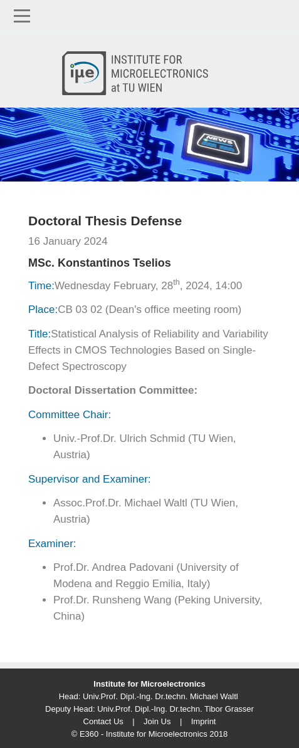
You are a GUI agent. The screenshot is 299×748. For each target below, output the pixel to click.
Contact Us (103, 721)
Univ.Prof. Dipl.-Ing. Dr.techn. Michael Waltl (160, 696)
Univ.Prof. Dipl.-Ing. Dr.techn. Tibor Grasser (175, 709)
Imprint (203, 721)
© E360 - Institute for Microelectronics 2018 (149, 734)
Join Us (157, 721)
